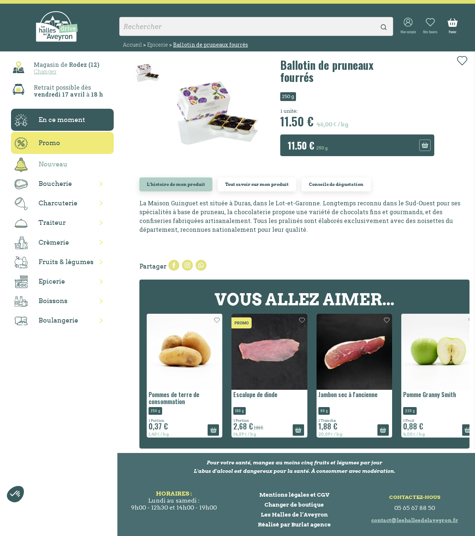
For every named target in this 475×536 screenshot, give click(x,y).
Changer (45, 71)
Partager (173, 265)
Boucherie (43, 184)
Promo (37, 143)
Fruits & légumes (54, 262)
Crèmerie (42, 243)
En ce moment (50, 120)
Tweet (187, 265)
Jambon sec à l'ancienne (347, 394)
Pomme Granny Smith (429, 394)
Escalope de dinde (255, 394)
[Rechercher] (256, 26)
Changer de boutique (294, 504)
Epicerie (40, 282)
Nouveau (41, 165)
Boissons (41, 301)
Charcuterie (46, 203)
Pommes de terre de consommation (174, 398)
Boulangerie (46, 320)
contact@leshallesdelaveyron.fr (414, 520)
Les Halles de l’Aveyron (294, 514)
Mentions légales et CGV (294, 494)
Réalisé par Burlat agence (294, 524)
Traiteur (40, 223)
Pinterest (201, 265)
